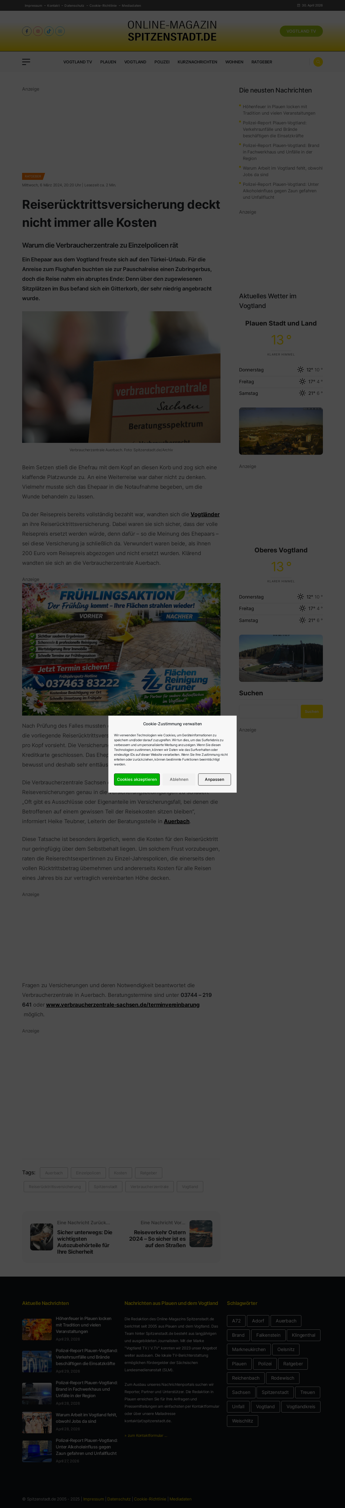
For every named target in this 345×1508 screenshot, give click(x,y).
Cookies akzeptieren (137, 779)
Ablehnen (179, 779)
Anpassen (214, 779)
